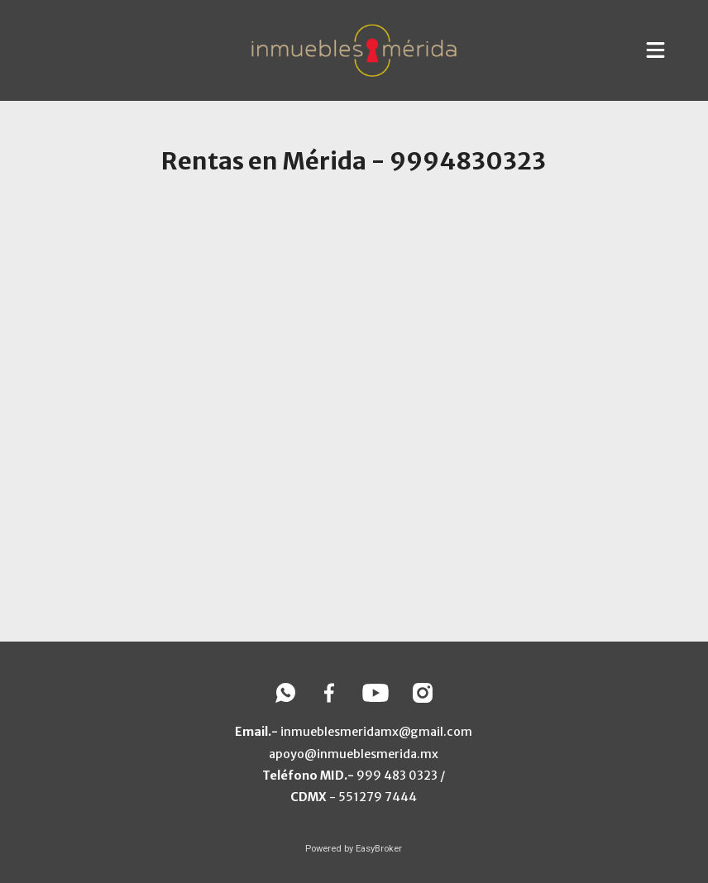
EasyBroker (379, 848)
